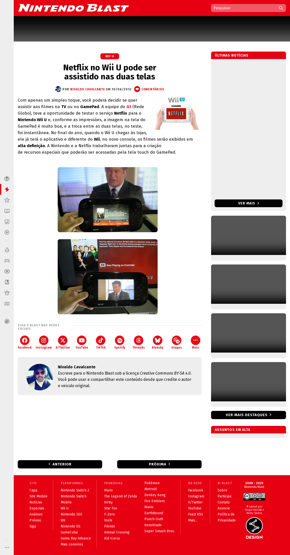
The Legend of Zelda (120, 496)
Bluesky (157, 342)
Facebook (25, 342)
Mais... (192, 520)
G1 (128, 106)
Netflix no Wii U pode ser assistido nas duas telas (109, 72)
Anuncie (224, 508)
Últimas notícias (232, 55)
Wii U (109, 56)
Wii (63, 520)
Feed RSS (195, 514)
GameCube (69, 532)
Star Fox (110, 508)
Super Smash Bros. (159, 531)
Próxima (157, 464)
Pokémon (152, 483)
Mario (108, 490)
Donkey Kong (155, 495)
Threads (138, 342)
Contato (224, 502)
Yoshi (108, 520)
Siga (32, 526)
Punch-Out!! (153, 519)
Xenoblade (153, 525)
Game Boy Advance (76, 538)
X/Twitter (63, 342)
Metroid (150, 489)
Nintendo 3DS (71, 514)
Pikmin (109, 526)
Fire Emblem (154, 501)
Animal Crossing (117, 532)
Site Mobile (38, 496)
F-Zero (109, 514)
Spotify (119, 342)
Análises (36, 514)
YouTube (81, 342)
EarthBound (153, 513)
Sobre (222, 490)
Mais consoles (72, 544)
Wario (148, 507)
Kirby (108, 502)
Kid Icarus (112, 538)
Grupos (176, 342)
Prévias (35, 520)
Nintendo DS (70, 526)
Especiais (36, 508)
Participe (225, 496)
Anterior (61, 464)
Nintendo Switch (73, 496)
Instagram (44, 342)
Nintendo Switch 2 (75, 490)
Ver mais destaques (247, 415)
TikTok (101, 342)
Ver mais (248, 203)
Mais (195, 342)
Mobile (66, 502)
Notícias (35, 502)
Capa (33, 490)
